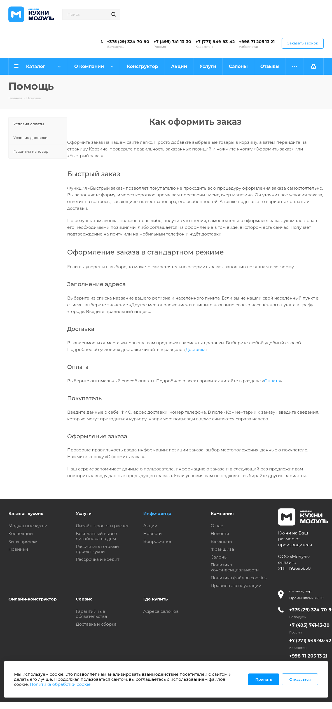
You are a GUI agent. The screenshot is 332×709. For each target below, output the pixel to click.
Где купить (155, 599)
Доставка (196, 349)
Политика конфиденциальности (235, 567)
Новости (152, 533)
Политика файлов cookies (238, 577)
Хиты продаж (23, 541)
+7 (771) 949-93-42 (215, 41)
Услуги (84, 513)
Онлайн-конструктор (32, 599)
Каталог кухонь (25, 513)
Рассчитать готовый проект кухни (97, 549)
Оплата (272, 380)
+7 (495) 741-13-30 (172, 41)
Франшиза (222, 549)
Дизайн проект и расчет (102, 525)
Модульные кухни (28, 525)
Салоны (219, 557)
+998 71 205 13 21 (257, 41)
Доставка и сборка (96, 624)
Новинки (18, 549)
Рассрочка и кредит (98, 559)
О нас (217, 525)
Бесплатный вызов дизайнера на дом (96, 536)
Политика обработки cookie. (60, 684)
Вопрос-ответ (158, 541)
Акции (150, 525)
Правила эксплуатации (236, 585)
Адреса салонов (161, 611)
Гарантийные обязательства (91, 614)
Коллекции (20, 533)
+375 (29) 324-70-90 (128, 41)
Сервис (84, 599)
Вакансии (221, 541)
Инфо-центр (157, 513)
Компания (222, 513)
